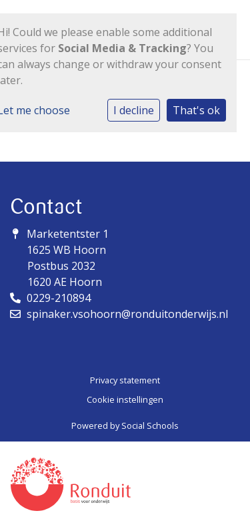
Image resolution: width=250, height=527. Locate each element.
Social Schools (150, 425)
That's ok (196, 110)
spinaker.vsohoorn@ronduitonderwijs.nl (127, 314)
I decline (133, 110)
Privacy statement (125, 380)
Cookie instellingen (125, 399)
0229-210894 (59, 298)
